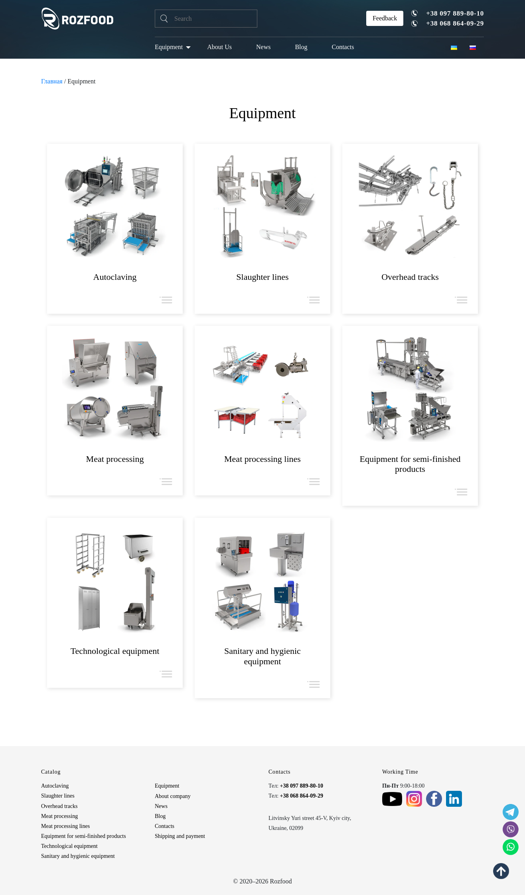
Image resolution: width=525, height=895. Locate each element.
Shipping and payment (180, 836)
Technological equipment (69, 846)
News (263, 47)
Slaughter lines (58, 796)
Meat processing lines (65, 826)
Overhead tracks (59, 806)
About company (173, 796)
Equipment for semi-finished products (83, 836)
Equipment (169, 47)
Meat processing (59, 816)
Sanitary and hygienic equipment (78, 856)
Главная (52, 81)
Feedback (385, 18)
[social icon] (511, 812)
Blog (301, 47)
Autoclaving (55, 786)
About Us (219, 47)
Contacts (343, 47)
